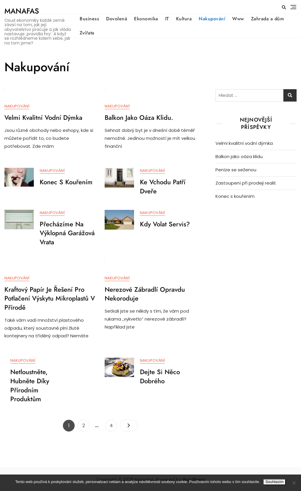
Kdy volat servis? (165, 224)
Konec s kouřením (66, 182)
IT (167, 18)
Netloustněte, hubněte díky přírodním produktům (29, 386)
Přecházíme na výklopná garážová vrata (67, 233)
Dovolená (116, 18)
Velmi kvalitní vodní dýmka (43, 117)
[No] (294, 483)
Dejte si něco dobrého (160, 377)
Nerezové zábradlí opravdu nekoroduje (145, 294)
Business (89, 18)
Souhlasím (274, 482)
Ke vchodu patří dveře (162, 187)
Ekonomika (146, 18)
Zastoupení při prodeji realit (245, 183)
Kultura (184, 18)
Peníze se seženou (235, 170)
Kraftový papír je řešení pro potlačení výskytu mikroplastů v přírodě (49, 299)
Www (238, 18)
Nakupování (212, 18)
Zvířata (87, 32)
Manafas (21, 11)
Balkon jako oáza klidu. (139, 117)
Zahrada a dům (267, 18)
